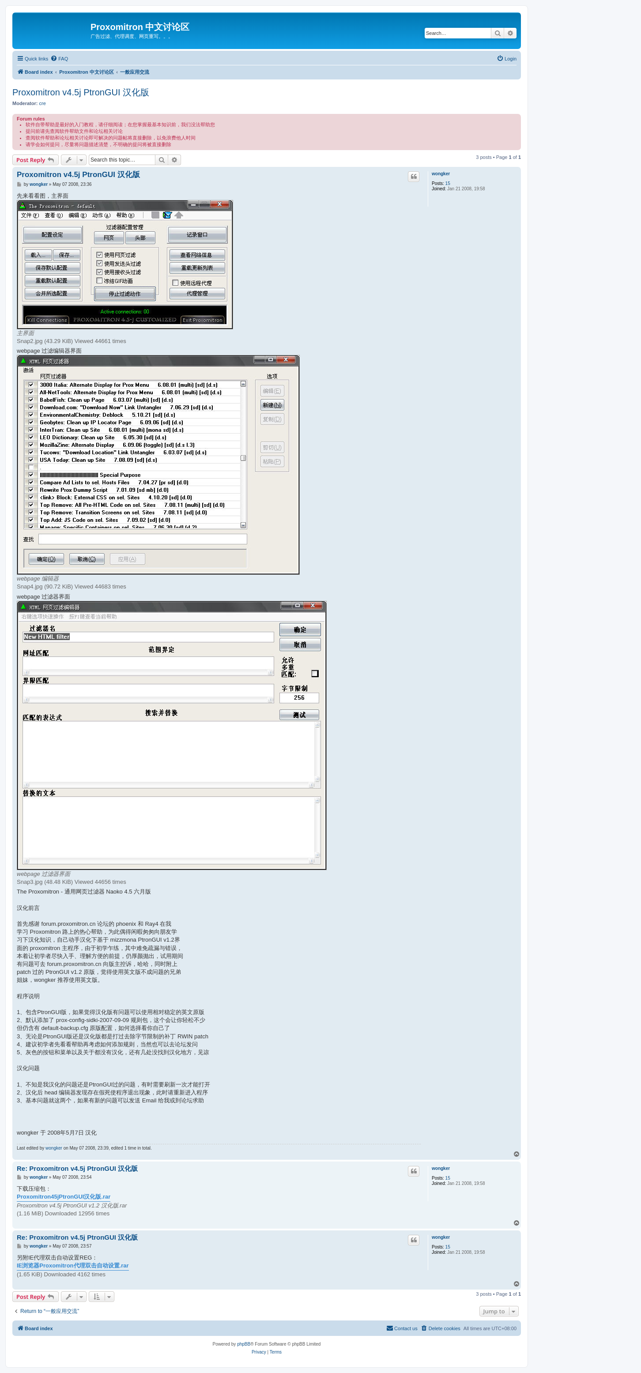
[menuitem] (59, 58)
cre (42, 103)
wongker (441, 173)
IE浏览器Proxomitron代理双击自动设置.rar (73, 1265)
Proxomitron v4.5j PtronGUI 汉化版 (80, 92)
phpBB (243, 1344)
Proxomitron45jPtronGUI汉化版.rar (63, 1196)
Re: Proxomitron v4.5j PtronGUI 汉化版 (77, 1168)
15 (447, 183)
